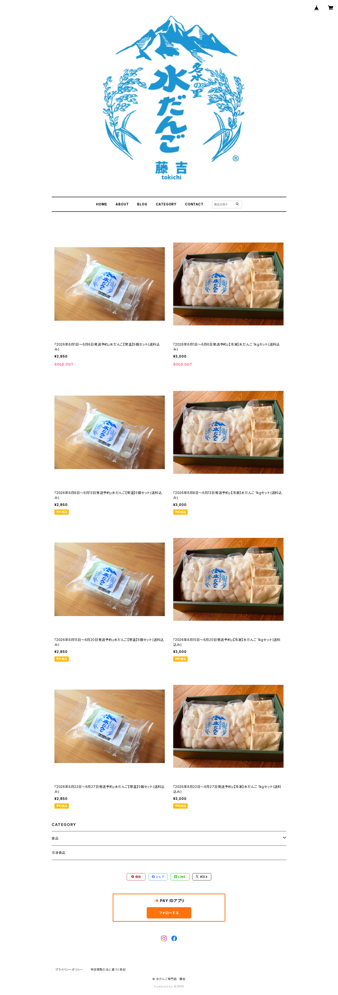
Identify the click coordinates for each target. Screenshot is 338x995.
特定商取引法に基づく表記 (108, 969)
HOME (101, 204)
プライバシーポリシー (69, 969)
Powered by (169, 986)
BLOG (142, 204)
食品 (55, 838)
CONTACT (194, 204)
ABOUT (122, 204)
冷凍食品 (58, 853)
